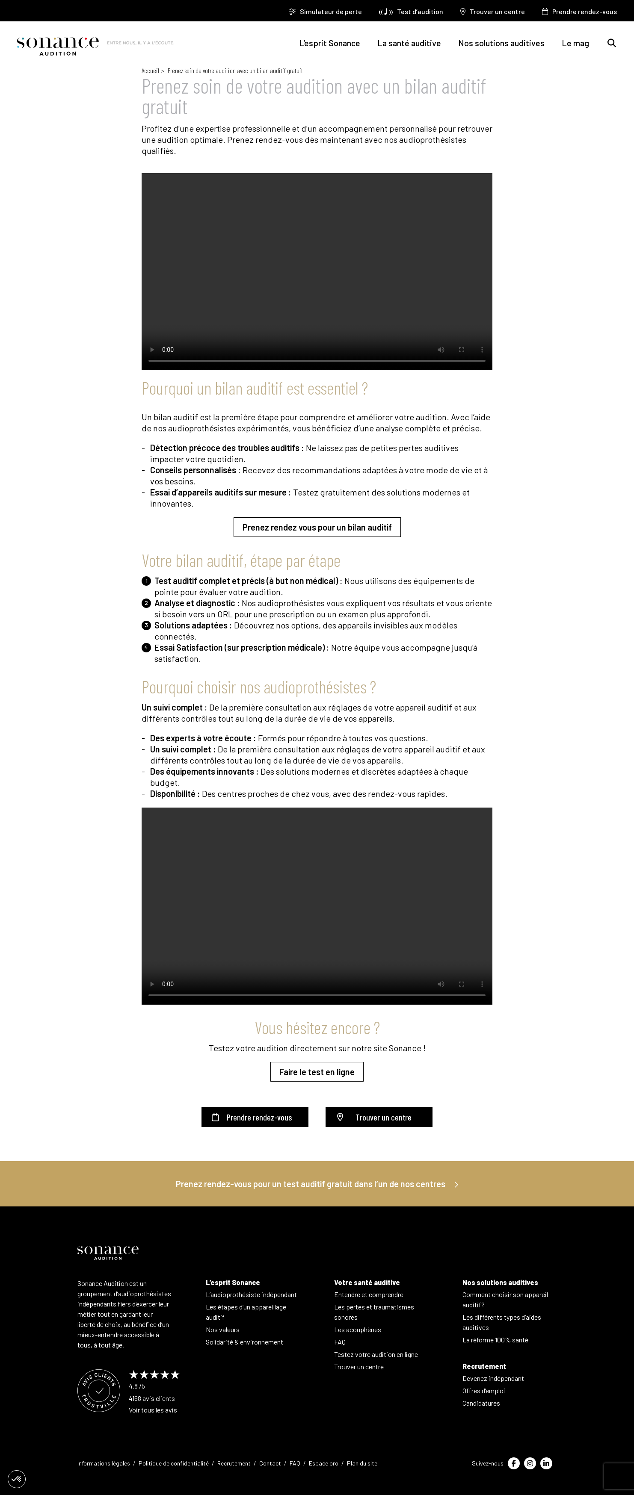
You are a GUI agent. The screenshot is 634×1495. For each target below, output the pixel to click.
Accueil (150, 70)
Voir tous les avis (153, 1410)
